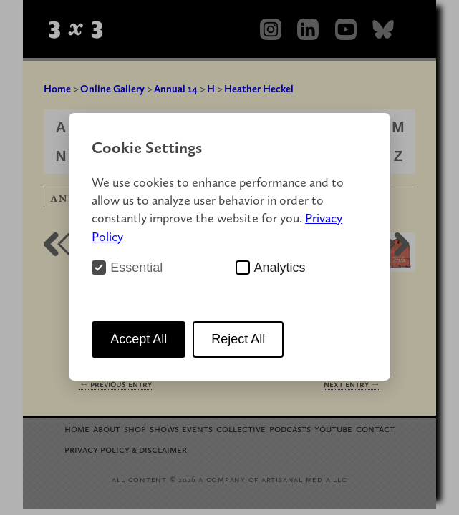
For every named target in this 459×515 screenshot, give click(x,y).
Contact (375, 428)
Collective (241, 428)
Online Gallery (112, 88)
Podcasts (290, 428)
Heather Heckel (259, 88)
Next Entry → (352, 383)
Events (197, 428)
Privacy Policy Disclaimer (125, 449)
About (106, 428)
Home (57, 88)
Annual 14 (176, 88)
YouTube (333, 428)
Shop (135, 428)
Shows (164, 428)
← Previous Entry (115, 383)
